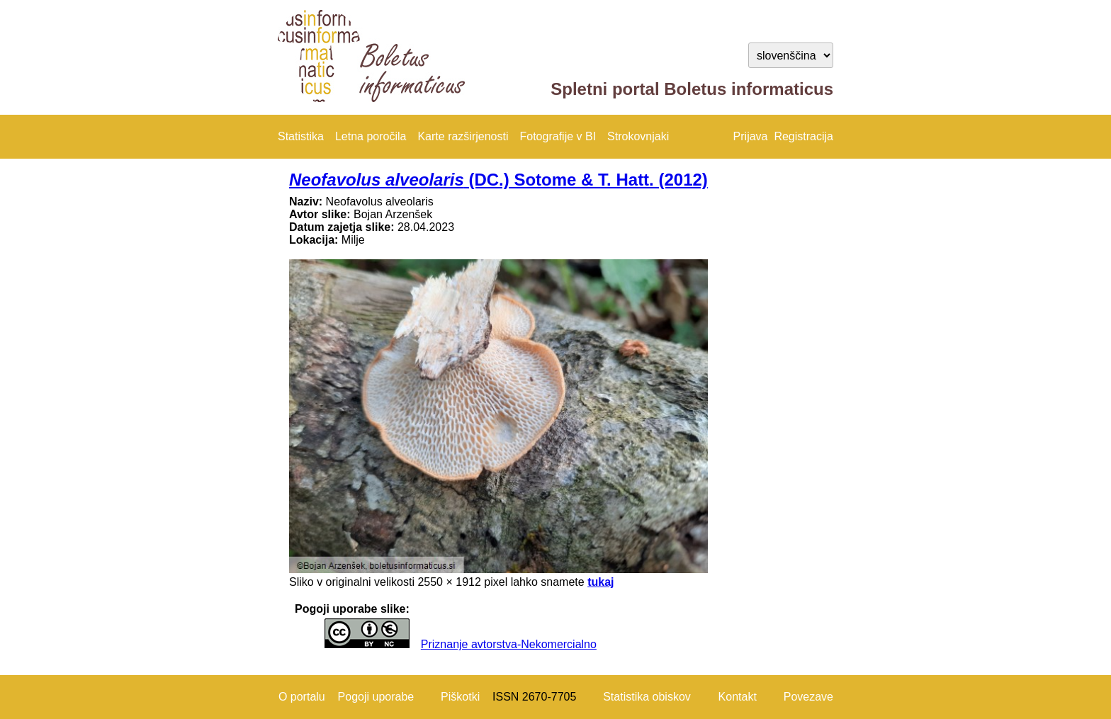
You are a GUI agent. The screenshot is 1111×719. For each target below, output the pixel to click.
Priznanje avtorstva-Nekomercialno (509, 644)
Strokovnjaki (638, 136)
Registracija (803, 136)
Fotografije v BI (557, 136)
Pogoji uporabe (376, 697)
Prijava (750, 136)
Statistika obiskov (647, 697)
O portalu (301, 697)
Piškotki (460, 697)
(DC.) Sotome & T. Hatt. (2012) (498, 179)
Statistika (301, 136)
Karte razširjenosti (462, 136)
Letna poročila (371, 136)
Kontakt (737, 697)
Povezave (808, 697)
